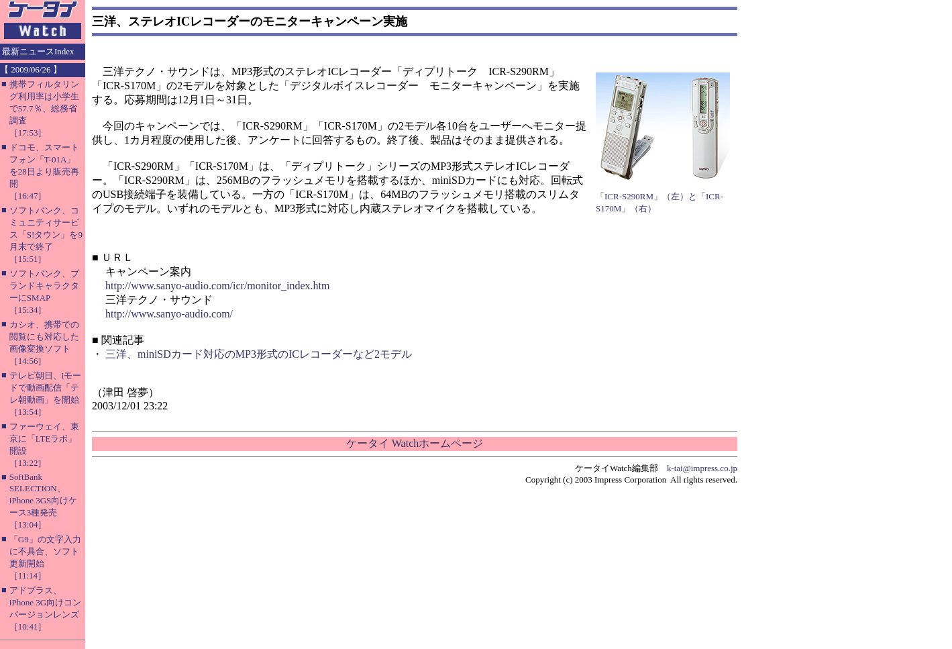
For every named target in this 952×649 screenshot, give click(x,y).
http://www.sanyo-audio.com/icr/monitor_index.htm (217, 285)
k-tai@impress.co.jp (702, 468)
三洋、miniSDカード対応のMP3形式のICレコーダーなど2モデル (258, 354)
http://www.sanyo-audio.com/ (169, 313)
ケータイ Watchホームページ (414, 443)
